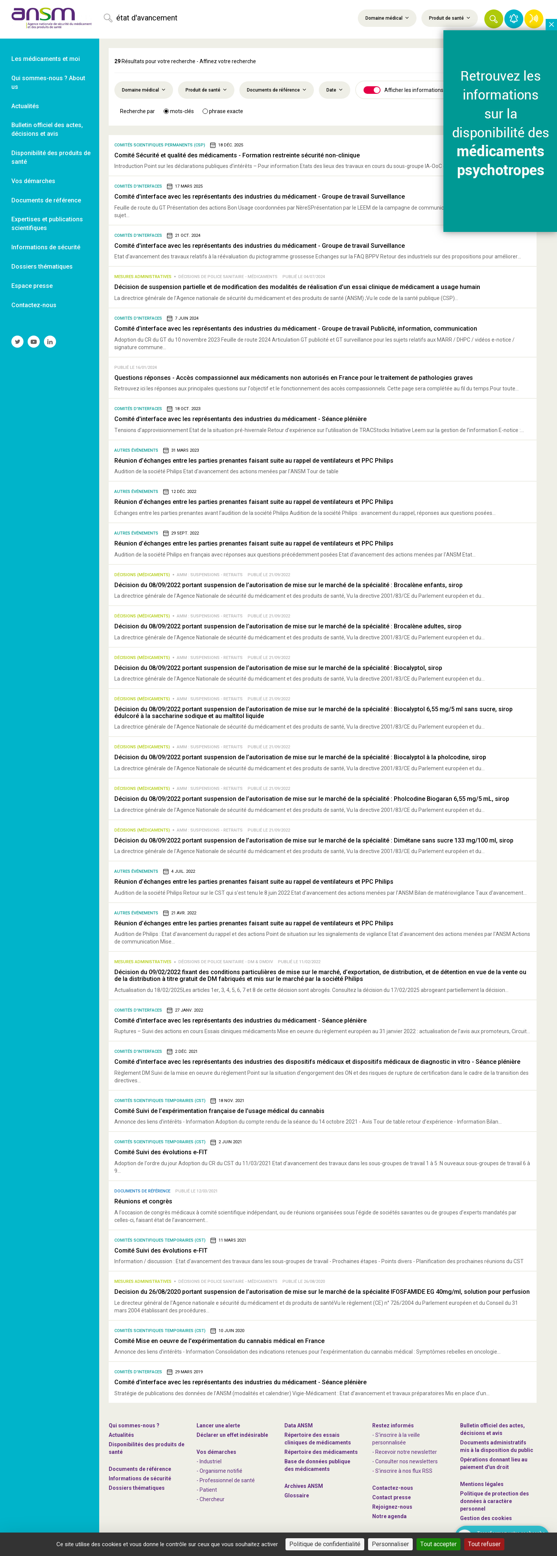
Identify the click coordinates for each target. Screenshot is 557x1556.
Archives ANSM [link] (303, 1486)
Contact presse (391, 1497)
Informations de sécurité (140, 1478)
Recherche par (137, 111)
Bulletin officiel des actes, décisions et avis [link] (47, 129)
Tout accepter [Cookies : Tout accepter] (310, 1544)
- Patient (207, 1490)
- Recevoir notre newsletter (404, 1452)
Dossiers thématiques (137, 1488)
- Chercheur (211, 1499)
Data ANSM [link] (298, 1425)
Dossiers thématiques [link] (42, 266)
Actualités (121, 1435)
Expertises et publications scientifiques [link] (47, 224)
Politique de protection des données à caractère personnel (494, 1501)
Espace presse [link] (32, 285)
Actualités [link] (25, 106)
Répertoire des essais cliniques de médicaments (317, 1439)
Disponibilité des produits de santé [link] (50, 157)
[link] (49, 19)
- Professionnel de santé (226, 1480)
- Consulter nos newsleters (405, 1461)
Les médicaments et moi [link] (45, 58)
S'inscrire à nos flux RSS (403, 1471)
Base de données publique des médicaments (317, 1465)
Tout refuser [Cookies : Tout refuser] (353, 1544)
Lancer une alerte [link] (218, 1425)
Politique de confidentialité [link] (460, 1544)
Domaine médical (387, 18)
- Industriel (209, 1461)
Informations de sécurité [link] (45, 247)
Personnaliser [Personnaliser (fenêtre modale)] (397, 1544)
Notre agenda (389, 1516)
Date (334, 90)
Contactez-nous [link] (33, 305)
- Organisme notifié (219, 1471)
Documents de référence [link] (46, 200)
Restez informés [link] (393, 1425)
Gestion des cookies (486, 1518)
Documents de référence (276, 90)
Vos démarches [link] (33, 181)
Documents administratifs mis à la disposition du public (496, 1446)
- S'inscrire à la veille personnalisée (396, 1439)
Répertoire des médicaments (321, 1452)
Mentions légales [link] (482, 1484)
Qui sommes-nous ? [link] (134, 1425)
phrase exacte (223, 111)
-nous (392, 1507)
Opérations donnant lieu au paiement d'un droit (493, 1463)
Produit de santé (449, 18)
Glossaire (296, 1495)
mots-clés (179, 111)
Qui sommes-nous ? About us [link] (48, 82)
